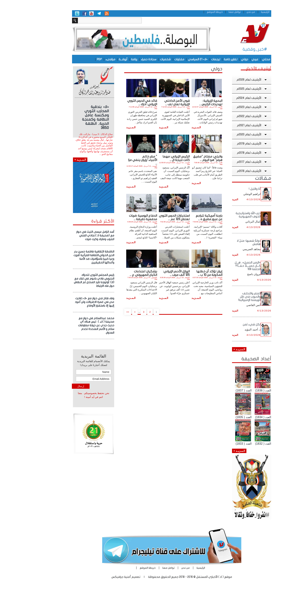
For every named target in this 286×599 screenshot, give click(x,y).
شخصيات (136, 59)
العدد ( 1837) (215, 390)
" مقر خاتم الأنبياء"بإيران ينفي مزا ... (113, 160)
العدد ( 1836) (234, 390)
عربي (226, 59)
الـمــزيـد (167, 127)
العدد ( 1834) (234, 417)
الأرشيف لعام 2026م (223, 79)
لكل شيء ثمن (223, 324)
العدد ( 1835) (215, 417)
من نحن (222, 12)
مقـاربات (151, 59)
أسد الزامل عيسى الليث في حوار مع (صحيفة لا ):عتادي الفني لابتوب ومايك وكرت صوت (67, 235)
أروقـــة (94, 59)
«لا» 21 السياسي (169, 59)
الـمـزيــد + (210, 349)
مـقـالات (235, 178)
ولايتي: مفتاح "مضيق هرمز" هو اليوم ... (179, 158)
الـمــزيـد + (51, 159)
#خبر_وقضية (226, 49)
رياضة (105, 59)
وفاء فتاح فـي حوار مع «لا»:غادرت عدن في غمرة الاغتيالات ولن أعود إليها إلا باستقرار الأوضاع (66, 302)
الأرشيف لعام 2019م (223, 143)
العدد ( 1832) (234, 443)
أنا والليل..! (226, 188)
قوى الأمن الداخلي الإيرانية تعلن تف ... (148, 102)
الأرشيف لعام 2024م (223, 97)
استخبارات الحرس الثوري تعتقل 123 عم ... (145, 217)
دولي (215, 59)
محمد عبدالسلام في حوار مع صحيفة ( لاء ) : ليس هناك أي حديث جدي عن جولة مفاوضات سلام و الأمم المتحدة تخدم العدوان (67, 325)
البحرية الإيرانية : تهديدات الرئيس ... (182, 102)
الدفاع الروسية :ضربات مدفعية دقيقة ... (114, 217)
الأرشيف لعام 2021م (223, 125)
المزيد (206, 199)
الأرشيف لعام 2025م (223, 88)
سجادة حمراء (120, 59)
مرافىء (82, 59)
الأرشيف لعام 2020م (223, 134)
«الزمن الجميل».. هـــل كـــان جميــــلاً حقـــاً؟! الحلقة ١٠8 (219, 266)
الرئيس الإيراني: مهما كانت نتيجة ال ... (147, 158)
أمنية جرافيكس (92, 576)
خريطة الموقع (186, 12)
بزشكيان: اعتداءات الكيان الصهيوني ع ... (114, 273)
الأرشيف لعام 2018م (223, 152)
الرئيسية (236, 12)
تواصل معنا (206, 12)
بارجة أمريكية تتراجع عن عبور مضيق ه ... (180, 217)
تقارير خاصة (202, 59)
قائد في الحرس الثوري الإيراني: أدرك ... (113, 102)
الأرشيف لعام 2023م (223, 107)
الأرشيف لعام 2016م (223, 171)
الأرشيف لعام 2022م (223, 116)
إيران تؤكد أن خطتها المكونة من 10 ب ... (181, 273)
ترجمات (187, 59)
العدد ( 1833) (215, 443)
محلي (237, 59)
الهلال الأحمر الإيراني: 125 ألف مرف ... (147, 273)
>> (99, 311)
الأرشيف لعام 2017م (223, 161)
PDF (70, 59)
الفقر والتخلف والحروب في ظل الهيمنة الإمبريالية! (221, 296)
